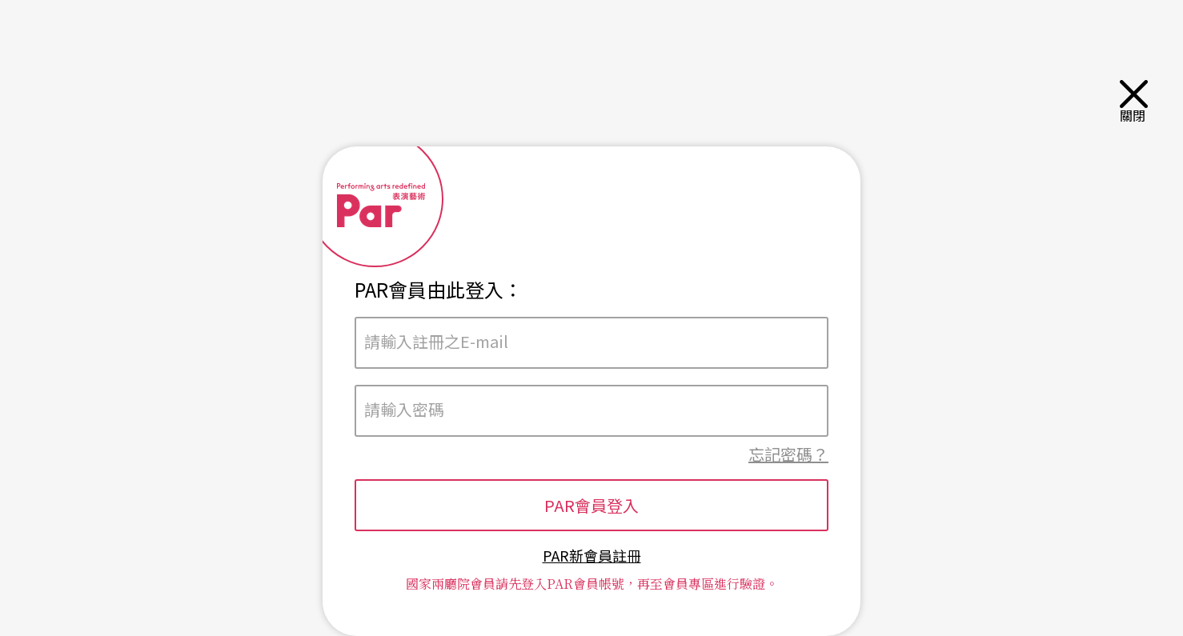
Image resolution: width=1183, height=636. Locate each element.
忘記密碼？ (788, 454)
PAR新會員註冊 (592, 555)
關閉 (1136, 101)
